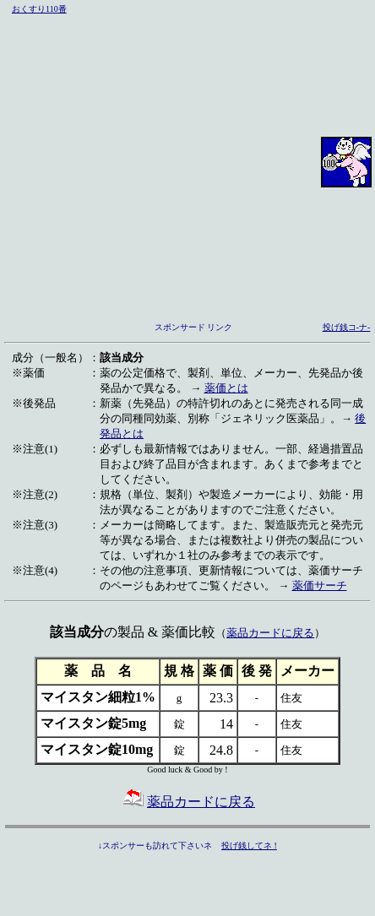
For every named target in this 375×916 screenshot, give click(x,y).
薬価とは (226, 388)
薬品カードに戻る (270, 632)
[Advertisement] (158, 161)
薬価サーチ (319, 585)
